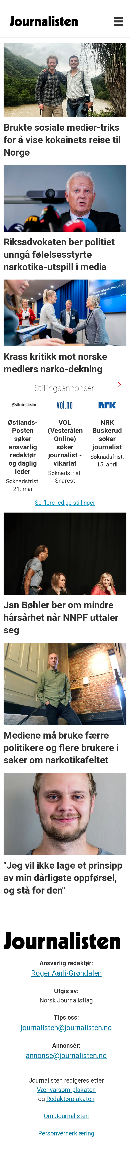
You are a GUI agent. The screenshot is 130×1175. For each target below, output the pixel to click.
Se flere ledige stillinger (65, 502)
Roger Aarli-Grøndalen (66, 973)
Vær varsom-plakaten (66, 1089)
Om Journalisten (66, 1116)
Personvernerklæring (66, 1133)
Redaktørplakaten (70, 1098)
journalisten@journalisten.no (66, 1027)
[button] (119, 384)
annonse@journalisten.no (66, 1055)
